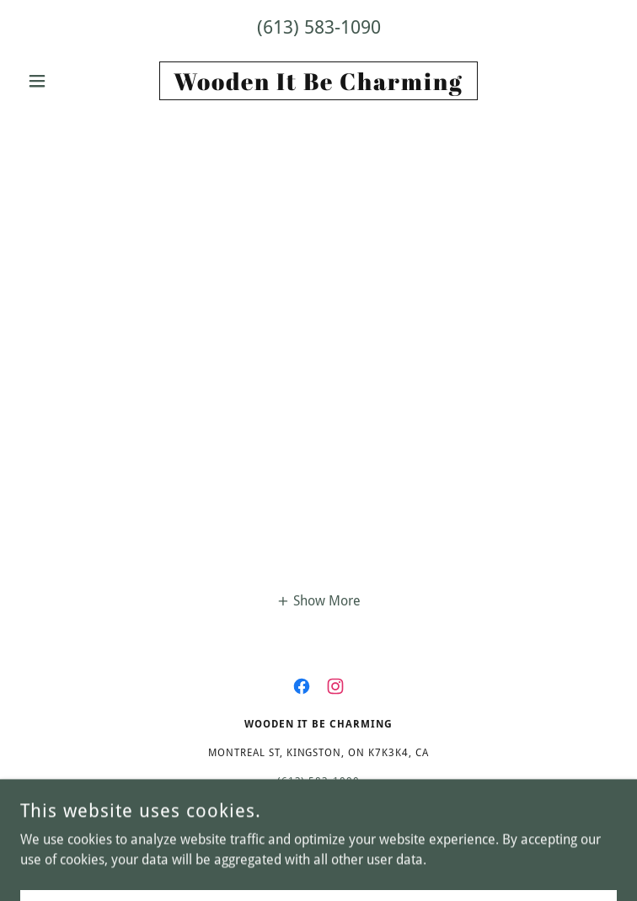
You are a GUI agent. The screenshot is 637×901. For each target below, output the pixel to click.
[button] (65, 81)
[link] (318, 80)
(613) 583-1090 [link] (319, 27)
